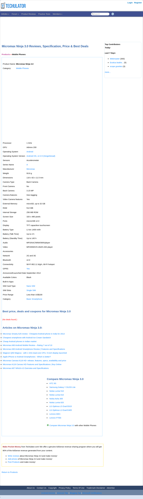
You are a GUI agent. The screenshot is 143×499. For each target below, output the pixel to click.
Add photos (12, 459)
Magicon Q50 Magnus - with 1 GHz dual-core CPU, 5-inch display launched (35, 353)
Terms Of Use (78, 488)
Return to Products (10, 472)
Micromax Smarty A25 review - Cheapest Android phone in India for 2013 (34, 334)
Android (30, 152)
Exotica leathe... (117, 62)
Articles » (5, 14)
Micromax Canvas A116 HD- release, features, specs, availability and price (34, 360)
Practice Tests (44, 14)
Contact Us (41, 488)
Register (138, 3)
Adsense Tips (62, 493)
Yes (28, 269)
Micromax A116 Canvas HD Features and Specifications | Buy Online (32, 364)
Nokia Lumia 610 (56, 395)
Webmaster (115, 59)
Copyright (52, 488)
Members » (57, 14)
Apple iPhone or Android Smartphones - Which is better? (27, 357)
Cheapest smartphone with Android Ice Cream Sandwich (27, 337)
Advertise (111, 488)
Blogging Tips (75, 493)
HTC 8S (52, 383)
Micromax (31, 169)
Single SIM (31, 290)
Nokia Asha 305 (56, 399)
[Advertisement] (52, 26)
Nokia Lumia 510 (56, 391)
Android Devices (48, 493)
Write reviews (13, 456)
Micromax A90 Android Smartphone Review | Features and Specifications (34, 349)
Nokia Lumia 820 (56, 402)
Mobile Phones (22, 68)
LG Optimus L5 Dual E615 (60, 406)
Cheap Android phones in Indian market (20, 341)
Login (130, 3)
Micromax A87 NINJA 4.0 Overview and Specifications (26, 368)
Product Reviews (28, 14)
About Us (31, 488)
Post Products (14, 462)
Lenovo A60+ (55, 414)
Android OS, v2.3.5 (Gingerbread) (41, 156)
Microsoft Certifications (92, 493)
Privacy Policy (65, 488)
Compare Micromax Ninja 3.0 (61, 425)
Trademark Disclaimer (96, 488)
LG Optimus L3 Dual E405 (60, 410)
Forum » (15, 14)
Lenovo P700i (55, 418)
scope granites (116, 66)
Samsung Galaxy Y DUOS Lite (62, 387)
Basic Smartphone (34, 299)
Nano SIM (31, 286)
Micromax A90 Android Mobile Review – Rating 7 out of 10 (27, 345)
